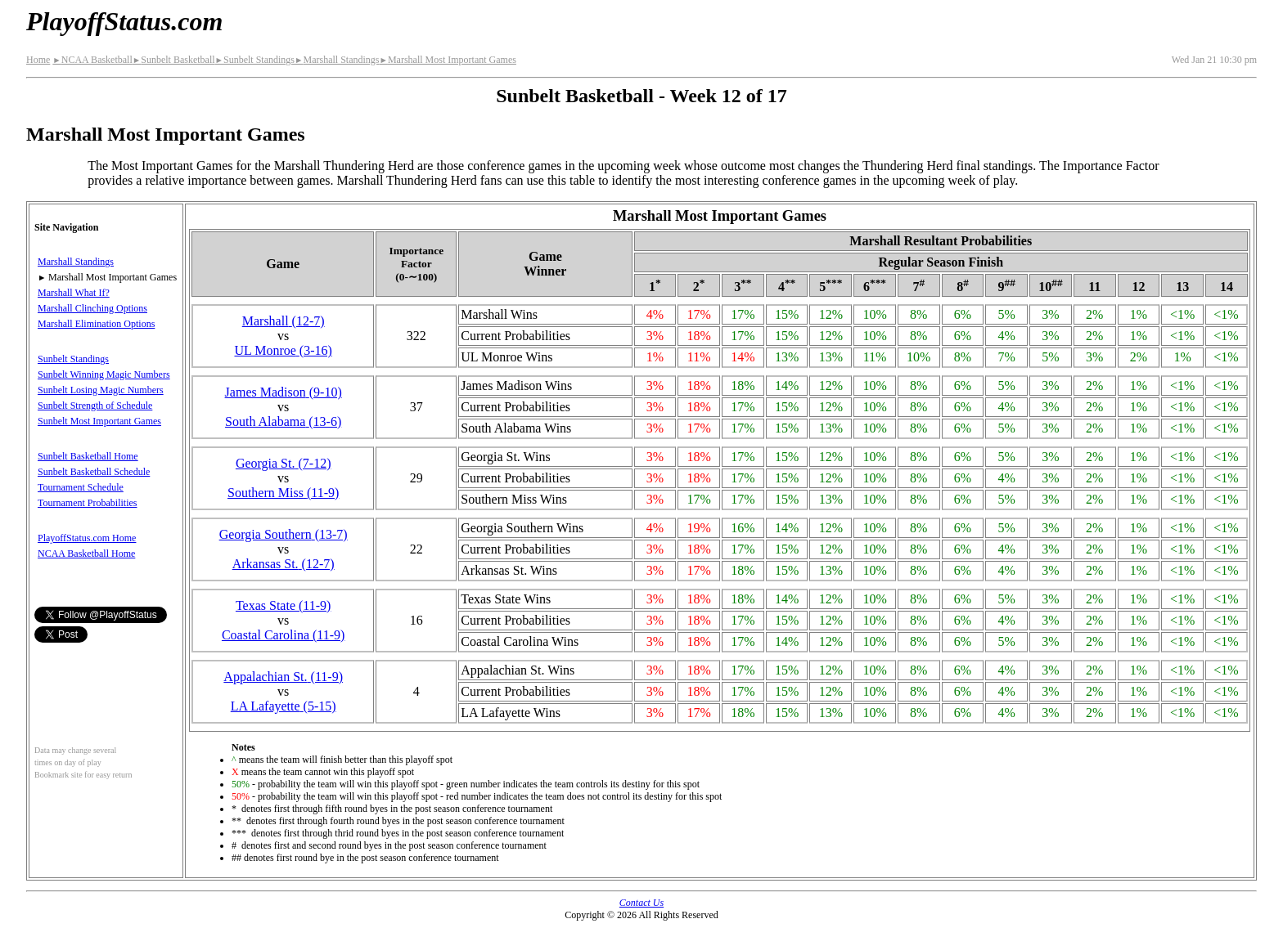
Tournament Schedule (81, 487)
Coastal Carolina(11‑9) (283, 635)
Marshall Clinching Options (92, 308)
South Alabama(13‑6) (283, 421)
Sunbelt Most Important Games (99, 421)
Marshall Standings (337, 59)
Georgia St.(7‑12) (283, 463)
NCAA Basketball (92, 59)
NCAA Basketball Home (86, 553)
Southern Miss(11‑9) (283, 493)
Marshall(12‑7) (283, 321)
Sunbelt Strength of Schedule (95, 405)
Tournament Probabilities (87, 503)
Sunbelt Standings (255, 59)
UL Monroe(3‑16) (282, 350)
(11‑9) (283, 677)
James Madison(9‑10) (283, 392)
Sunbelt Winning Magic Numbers (104, 374)
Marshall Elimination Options (96, 324)
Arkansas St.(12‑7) (283, 564)
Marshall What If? (74, 292)
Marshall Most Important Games (447, 59)
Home (38, 59)
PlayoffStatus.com (124, 21)
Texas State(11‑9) (283, 605)
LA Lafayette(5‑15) (283, 706)
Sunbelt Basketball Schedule (94, 471)
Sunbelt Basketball (174, 59)
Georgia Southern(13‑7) (283, 534)
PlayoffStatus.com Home (87, 538)
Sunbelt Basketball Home (88, 456)
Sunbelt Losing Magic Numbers (101, 390)
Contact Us (641, 902)
